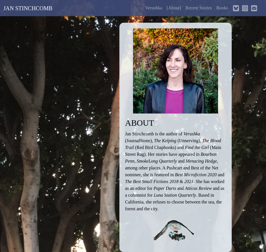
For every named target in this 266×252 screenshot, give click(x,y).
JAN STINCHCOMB (27, 8)
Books (222, 7)
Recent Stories (198, 7)
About (174, 7)
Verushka (153, 7)
